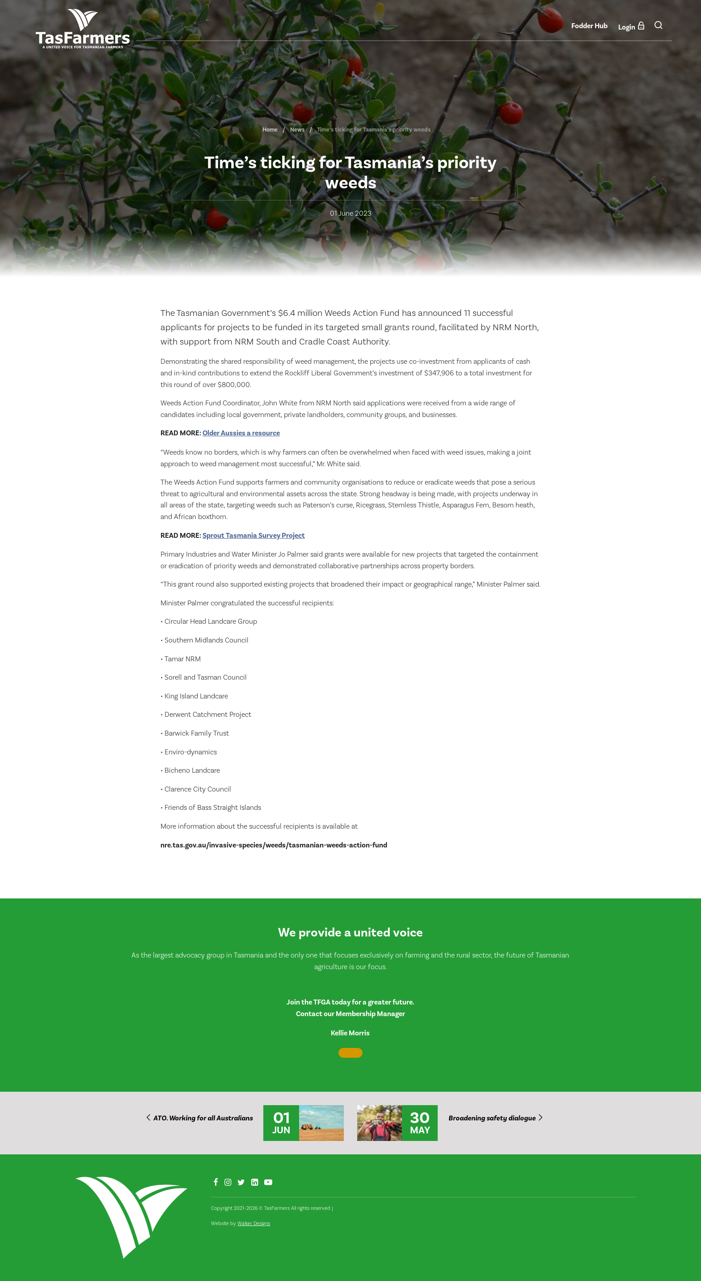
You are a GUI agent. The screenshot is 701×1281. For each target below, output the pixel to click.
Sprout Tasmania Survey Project (254, 535)
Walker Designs (253, 1223)
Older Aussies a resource (241, 433)
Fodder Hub (589, 25)
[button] (658, 28)
